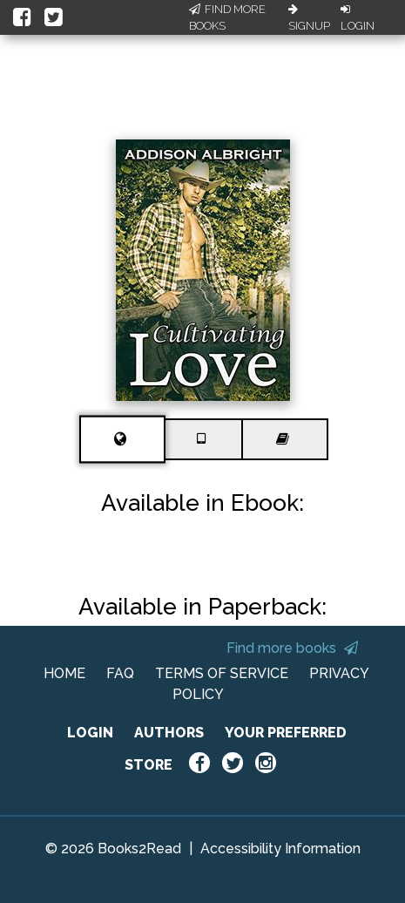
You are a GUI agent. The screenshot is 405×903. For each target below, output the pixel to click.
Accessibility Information (280, 848)
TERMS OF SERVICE (221, 673)
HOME (64, 673)
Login (358, 18)
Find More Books (227, 18)
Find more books (292, 648)
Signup (309, 18)
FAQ (120, 673)
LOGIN (90, 732)
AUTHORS (169, 732)
